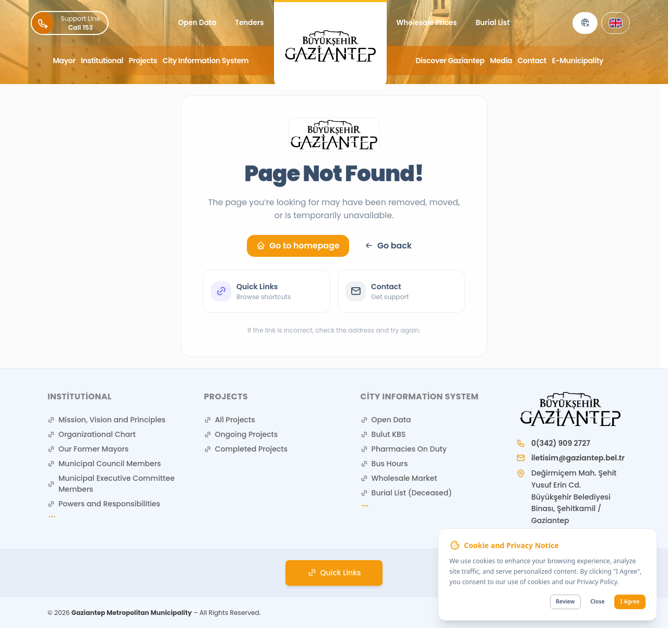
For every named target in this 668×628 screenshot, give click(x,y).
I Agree (630, 602)
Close (597, 602)
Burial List (492, 23)
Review (565, 602)
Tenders (249, 23)
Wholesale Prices (427, 23)
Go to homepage (297, 246)
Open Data (197, 23)
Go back (388, 246)
